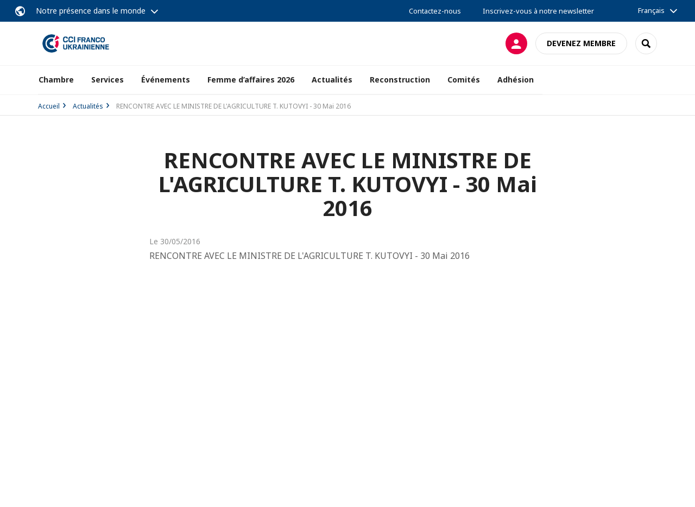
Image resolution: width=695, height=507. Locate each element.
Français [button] (651, 10)
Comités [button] (463, 79)
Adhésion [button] (515, 79)
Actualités (88, 106)
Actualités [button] (332, 79)
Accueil (49, 106)
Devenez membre (581, 43)
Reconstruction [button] (400, 79)
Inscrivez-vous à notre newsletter (538, 11)
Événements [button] (165, 79)
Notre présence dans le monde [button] (91, 10)
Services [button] (107, 79)
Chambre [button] (56, 79)
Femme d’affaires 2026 (250, 79)
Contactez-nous (435, 11)
